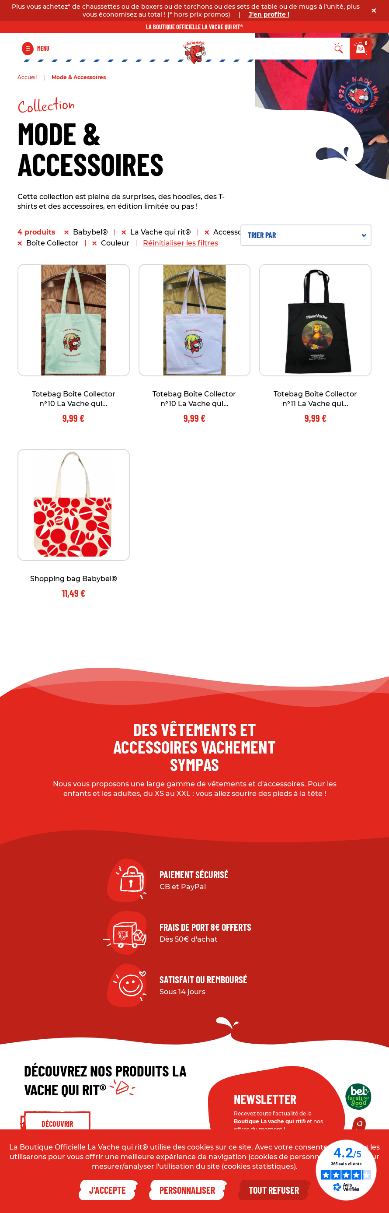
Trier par (307, 235)
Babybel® (90, 232)
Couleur (115, 243)
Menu (43, 48)
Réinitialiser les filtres (180, 243)
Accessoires (234, 232)
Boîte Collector (52, 243)
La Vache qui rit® (160, 232)
